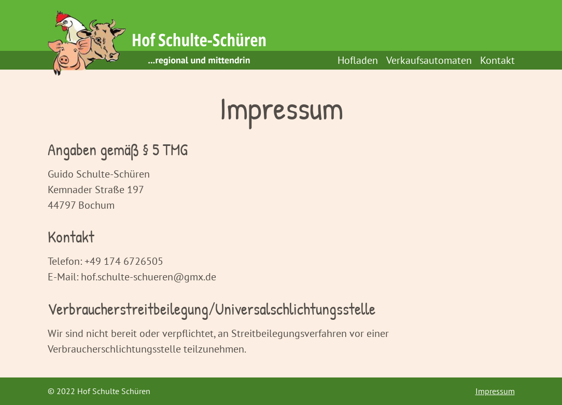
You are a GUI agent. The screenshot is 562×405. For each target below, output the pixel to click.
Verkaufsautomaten (429, 60)
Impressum (495, 391)
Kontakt (497, 60)
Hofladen (358, 60)
